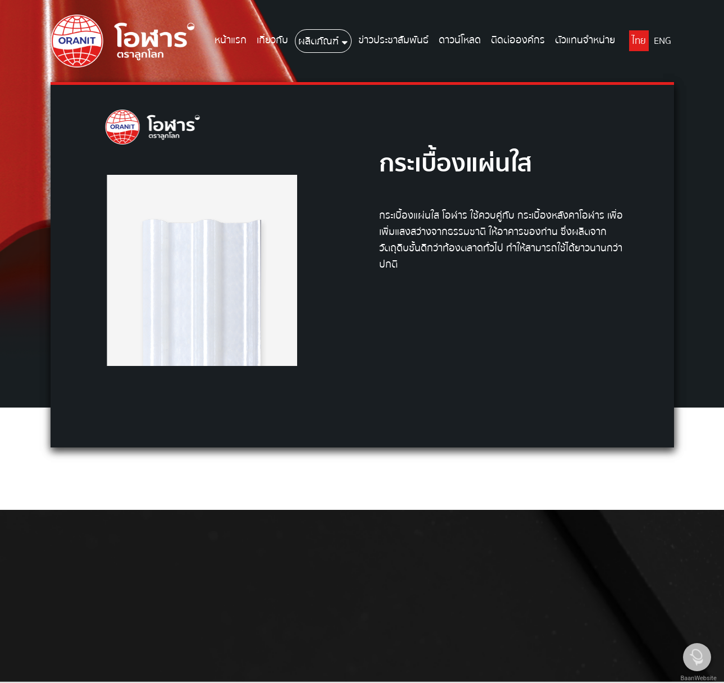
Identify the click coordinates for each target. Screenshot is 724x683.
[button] (344, 41)
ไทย (639, 40)
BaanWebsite (697, 678)
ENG (662, 40)
